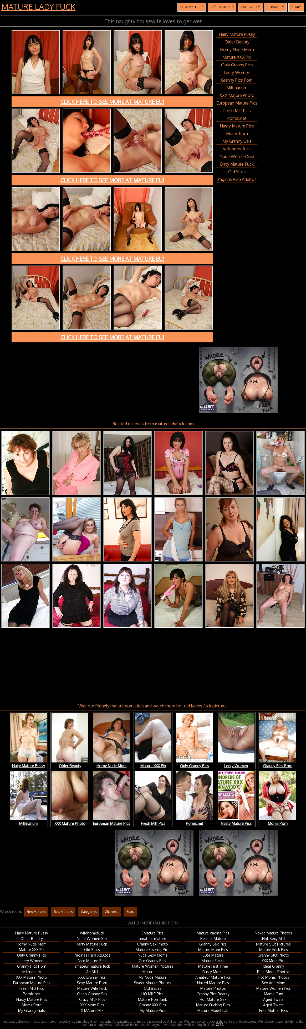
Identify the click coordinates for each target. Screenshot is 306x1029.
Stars (296, 7)
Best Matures (222, 7)
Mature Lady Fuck (38, 7)
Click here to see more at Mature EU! (112, 101)
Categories (250, 7)
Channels (275, 7)
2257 (219, 1025)
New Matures (191, 7)
